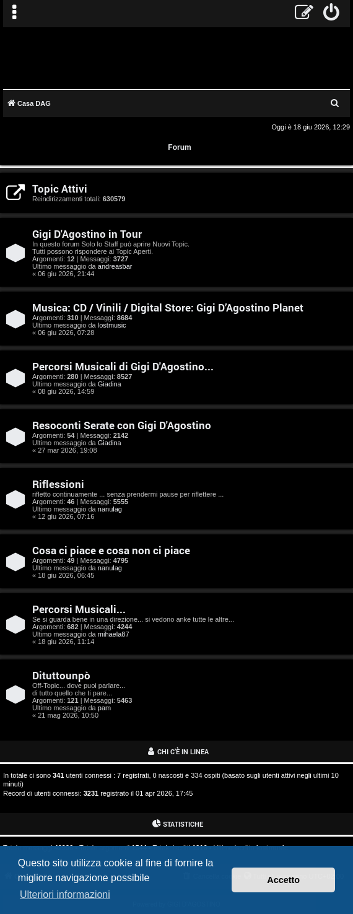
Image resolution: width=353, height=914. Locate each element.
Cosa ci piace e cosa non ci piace (111, 550)
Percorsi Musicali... (79, 609)
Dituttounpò (61, 675)
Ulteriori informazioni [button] (65, 894)
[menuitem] (332, 13)
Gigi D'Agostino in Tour (87, 233)
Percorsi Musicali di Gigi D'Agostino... (123, 366)
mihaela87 (113, 634)
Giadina (109, 384)
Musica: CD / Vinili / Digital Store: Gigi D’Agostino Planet (167, 307)
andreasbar (115, 266)
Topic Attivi (59, 188)
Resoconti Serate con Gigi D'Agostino (121, 425)
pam (104, 708)
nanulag (110, 509)
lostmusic (112, 325)
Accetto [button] (283, 880)
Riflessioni (58, 483)
